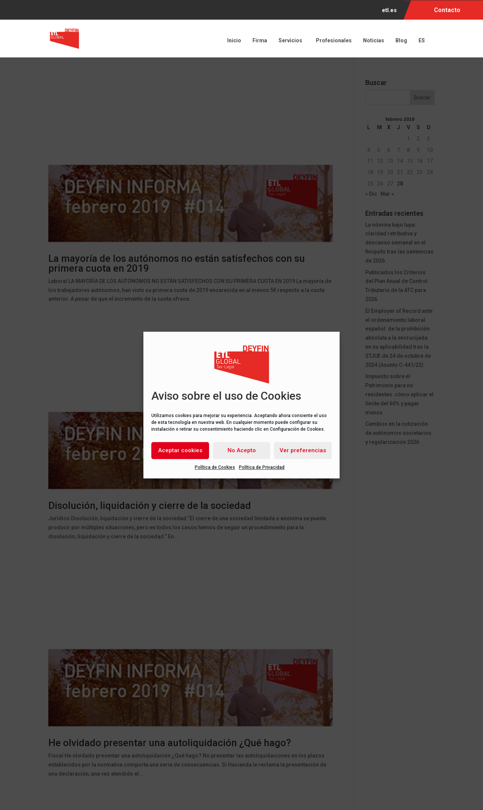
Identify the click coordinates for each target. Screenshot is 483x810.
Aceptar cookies (180, 450)
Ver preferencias (303, 450)
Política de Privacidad (262, 467)
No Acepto (242, 450)
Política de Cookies (215, 467)
